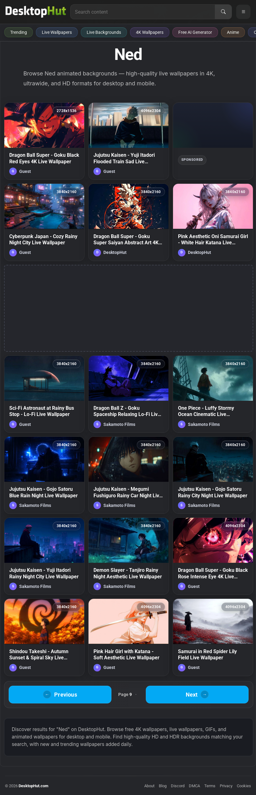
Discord (177, 786)
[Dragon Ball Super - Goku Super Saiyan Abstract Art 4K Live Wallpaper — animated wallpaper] (128, 222)
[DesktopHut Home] (36, 12)
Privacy (226, 786)
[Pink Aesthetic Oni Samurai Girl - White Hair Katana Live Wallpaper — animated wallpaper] (213, 222)
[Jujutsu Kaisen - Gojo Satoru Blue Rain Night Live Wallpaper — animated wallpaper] (44, 475)
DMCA (194, 786)
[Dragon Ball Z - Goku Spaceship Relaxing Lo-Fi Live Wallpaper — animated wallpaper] (128, 394)
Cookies (244, 786)
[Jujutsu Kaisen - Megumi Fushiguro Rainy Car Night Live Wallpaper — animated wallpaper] (128, 475)
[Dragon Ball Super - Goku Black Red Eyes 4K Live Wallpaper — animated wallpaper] (44, 141)
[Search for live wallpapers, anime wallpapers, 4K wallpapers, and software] (143, 12)
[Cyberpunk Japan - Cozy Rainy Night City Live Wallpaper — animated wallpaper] (44, 222)
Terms (209, 786)
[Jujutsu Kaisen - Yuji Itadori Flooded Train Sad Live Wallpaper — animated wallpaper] (128, 141)
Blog (163, 786)
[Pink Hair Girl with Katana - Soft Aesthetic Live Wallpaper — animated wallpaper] (128, 637)
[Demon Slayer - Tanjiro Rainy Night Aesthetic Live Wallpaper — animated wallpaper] (128, 556)
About (149, 786)
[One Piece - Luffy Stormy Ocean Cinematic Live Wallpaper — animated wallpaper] (213, 394)
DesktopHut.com (33, 786)
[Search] (223, 12)
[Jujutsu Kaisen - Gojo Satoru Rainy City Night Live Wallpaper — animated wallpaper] (213, 475)
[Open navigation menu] (243, 12)
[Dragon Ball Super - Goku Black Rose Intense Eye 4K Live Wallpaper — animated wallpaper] (213, 556)
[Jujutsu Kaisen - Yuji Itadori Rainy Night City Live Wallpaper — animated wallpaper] (44, 556)
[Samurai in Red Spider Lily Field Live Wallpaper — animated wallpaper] (213, 637)
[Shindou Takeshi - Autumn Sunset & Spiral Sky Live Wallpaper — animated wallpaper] (44, 637)
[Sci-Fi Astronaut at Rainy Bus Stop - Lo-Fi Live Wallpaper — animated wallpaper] (44, 394)
